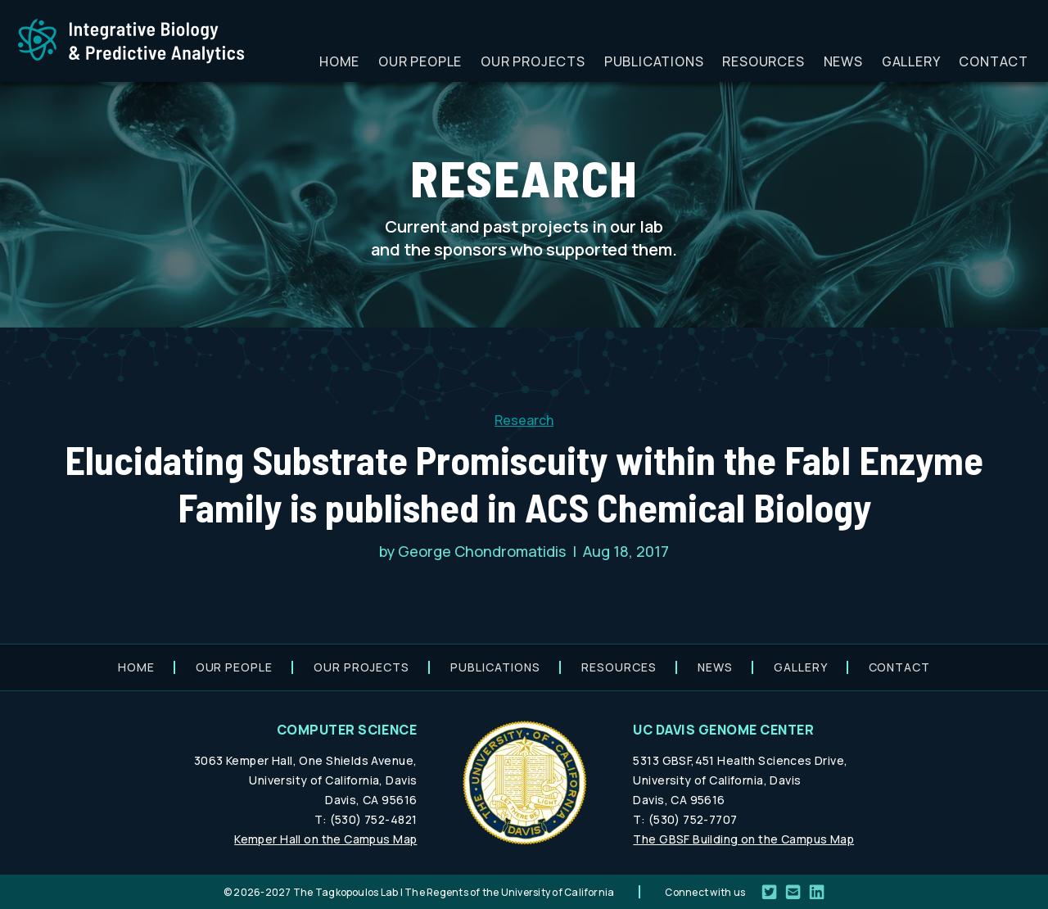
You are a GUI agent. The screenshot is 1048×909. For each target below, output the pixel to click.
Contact (993, 61)
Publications (654, 61)
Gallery (911, 61)
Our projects (533, 61)
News (843, 61)
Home (339, 61)
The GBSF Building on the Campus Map (743, 839)
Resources (763, 61)
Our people (420, 61)
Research (524, 420)
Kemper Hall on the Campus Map (325, 839)
